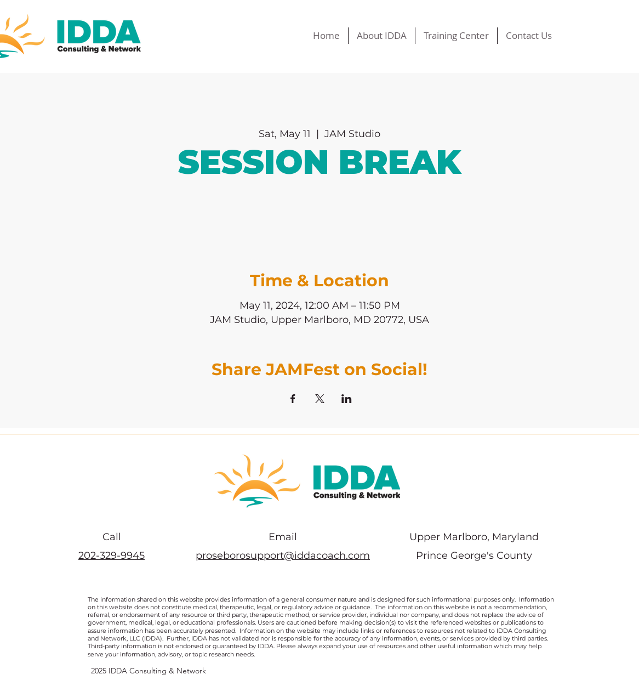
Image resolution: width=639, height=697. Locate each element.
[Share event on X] (320, 398)
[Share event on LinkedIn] (346, 398)
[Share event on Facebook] (293, 398)
